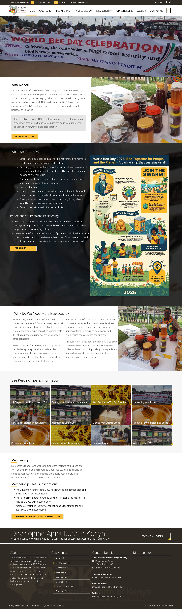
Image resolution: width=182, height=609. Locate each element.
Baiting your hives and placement (69, 402)
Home (31, 11)
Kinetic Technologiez (163, 606)
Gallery (141, 11)
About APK (45, 11)
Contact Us (156, 11)
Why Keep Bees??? (143, 443)
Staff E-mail (158, 2)
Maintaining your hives (64, 422)
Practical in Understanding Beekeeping (152, 422)
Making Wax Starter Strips (106, 422)
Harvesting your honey (145, 402)
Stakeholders (124, 11)
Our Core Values (63, 563)
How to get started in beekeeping (29, 422)
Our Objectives (62, 568)
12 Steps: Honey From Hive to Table (30, 402)
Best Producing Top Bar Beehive (109, 402)
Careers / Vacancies (65, 586)
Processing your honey (23, 443)
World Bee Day (84, 11)
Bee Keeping (63, 11)
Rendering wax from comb (66, 443)
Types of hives (100, 443)
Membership (103, 11)
